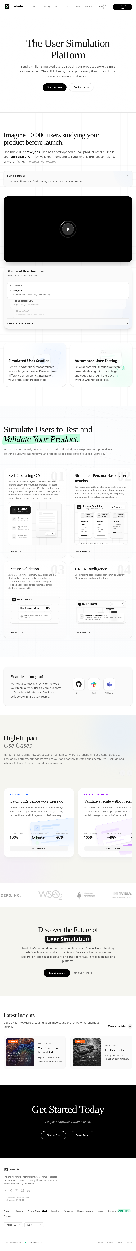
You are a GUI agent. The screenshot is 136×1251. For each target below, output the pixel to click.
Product (36, 7)
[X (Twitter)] (10, 1190)
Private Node (37, 1210)
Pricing (47, 7)
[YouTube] (16, 1190)
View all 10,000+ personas (68, 323)
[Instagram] (22, 1190)
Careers (100, 7)
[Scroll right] (129, 773)
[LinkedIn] (5, 1190)
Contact (7, 1216)
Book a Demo (82, 1135)
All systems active (33, 1243)
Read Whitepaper (56, 972)
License (119, 1243)
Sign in (105, 6)
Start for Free (53, 1135)
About (57, 7)
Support (129, 1243)
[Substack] (28, 1190)
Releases (88, 7)
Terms (100, 1243)
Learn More (16, 552)
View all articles (120, 1026)
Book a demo (81, 87)
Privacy (110, 1243)
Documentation (85, 1210)
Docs (78, 7)
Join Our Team (82, 973)
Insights (68, 7)
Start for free (122, 7)
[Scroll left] (122, 773)
